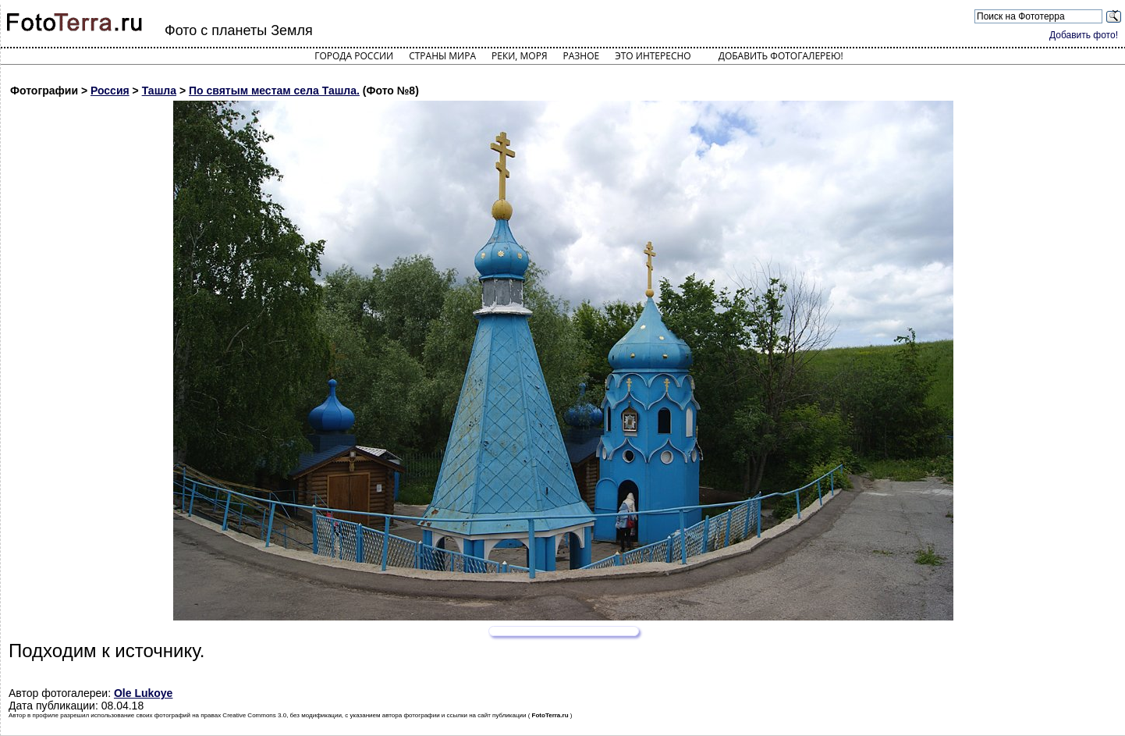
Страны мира (442, 55)
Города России (353, 55)
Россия (110, 90)
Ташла (159, 90)
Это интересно (653, 55)
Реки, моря (519, 55)
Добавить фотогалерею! (781, 55)
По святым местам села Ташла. (274, 90)
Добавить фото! (1083, 35)
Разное (581, 55)
